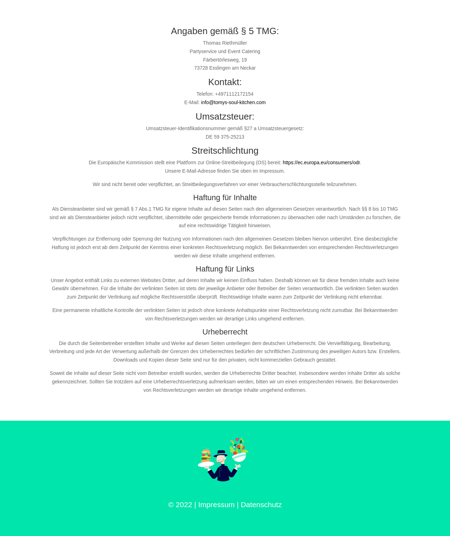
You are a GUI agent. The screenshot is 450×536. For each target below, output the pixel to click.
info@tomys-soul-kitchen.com (233, 102)
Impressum (216, 504)
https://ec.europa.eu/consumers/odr (321, 162)
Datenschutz (261, 504)
